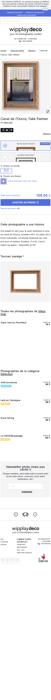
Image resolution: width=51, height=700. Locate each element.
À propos (4, 677)
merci (45, 9)
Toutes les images (17, 51)
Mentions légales (24, 688)
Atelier (3, 679)
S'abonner (27, 627)
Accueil (3, 51)
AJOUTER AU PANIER (25, 202)
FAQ (2, 674)
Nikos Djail (8, 123)
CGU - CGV (20, 685)
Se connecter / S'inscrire (25, 39)
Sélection (31, 51)
